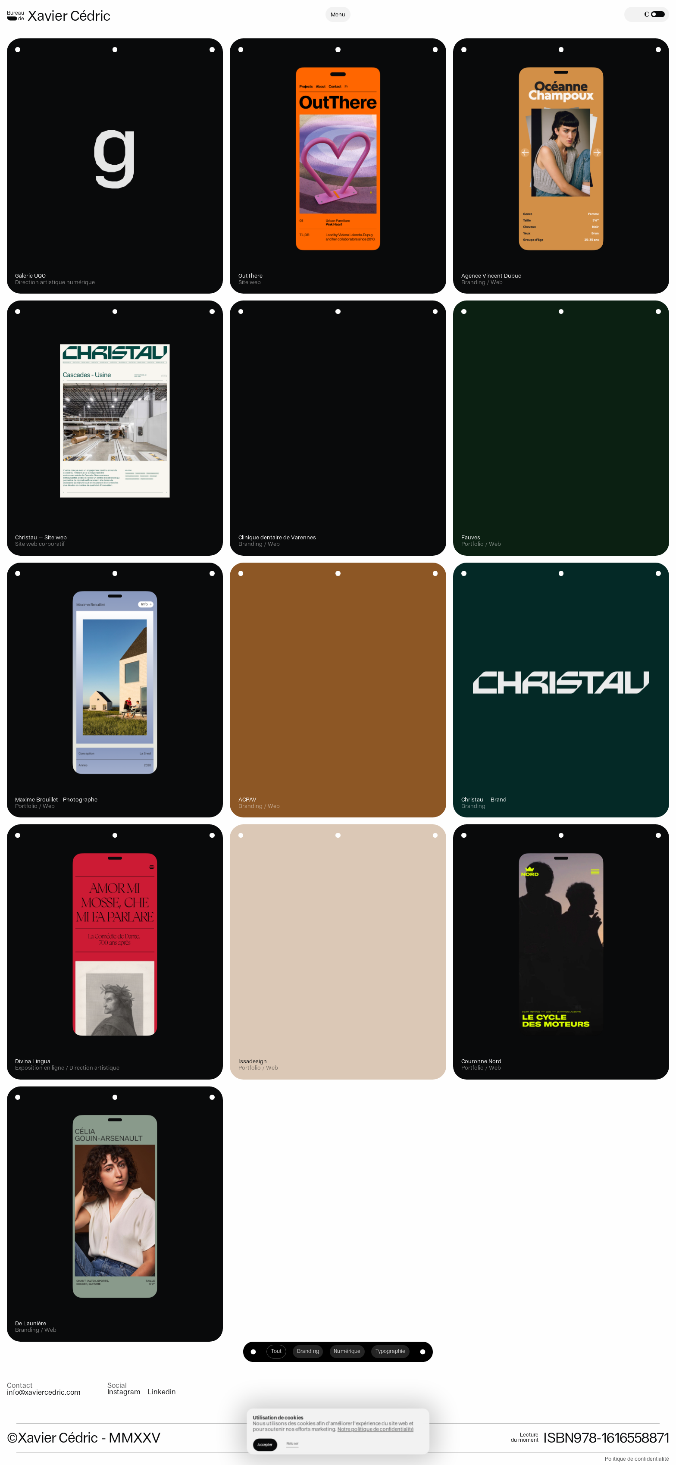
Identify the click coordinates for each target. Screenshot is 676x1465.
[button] (655, 14)
